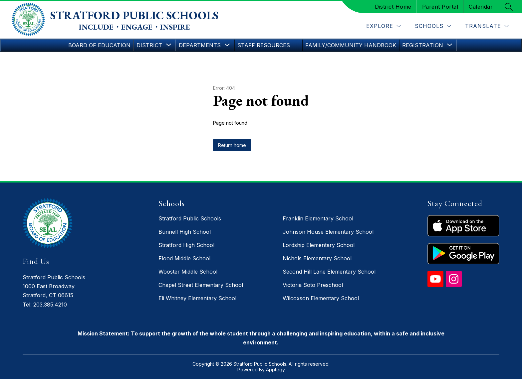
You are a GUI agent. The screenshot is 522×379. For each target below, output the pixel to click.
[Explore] (383, 26)
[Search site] (509, 6)
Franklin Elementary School (318, 218)
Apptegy (275, 369)
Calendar (481, 6)
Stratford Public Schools (189, 218)
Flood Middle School (184, 258)
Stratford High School (186, 245)
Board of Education (99, 45)
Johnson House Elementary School (328, 231)
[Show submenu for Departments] (200, 45)
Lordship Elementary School (319, 245)
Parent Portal (440, 6)
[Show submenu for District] (149, 45)
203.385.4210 (50, 304)
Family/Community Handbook (350, 45)
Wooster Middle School (187, 271)
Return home (232, 145)
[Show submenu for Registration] (422, 45)
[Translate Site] (486, 26)
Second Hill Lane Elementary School (329, 271)
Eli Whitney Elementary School (197, 298)
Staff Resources (263, 45)
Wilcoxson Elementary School (321, 298)
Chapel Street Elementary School (200, 285)
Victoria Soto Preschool (313, 285)
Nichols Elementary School (317, 258)
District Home (393, 6)
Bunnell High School (184, 231)
